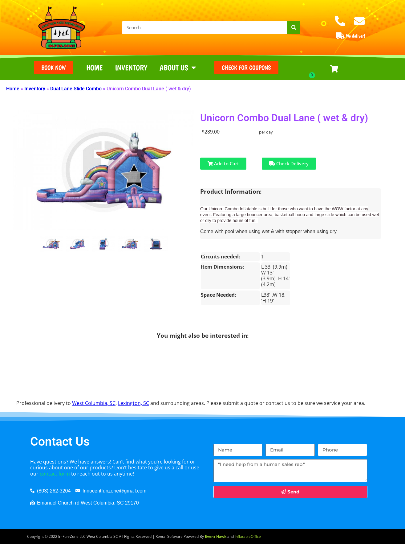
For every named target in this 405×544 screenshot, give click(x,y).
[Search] (293, 27)
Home (94, 67)
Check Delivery (289, 163)
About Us (178, 67)
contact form (55, 473)
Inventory (131, 67)
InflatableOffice (248, 536)
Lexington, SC (133, 403)
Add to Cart (223, 163)
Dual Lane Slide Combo (76, 89)
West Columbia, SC (93, 403)
